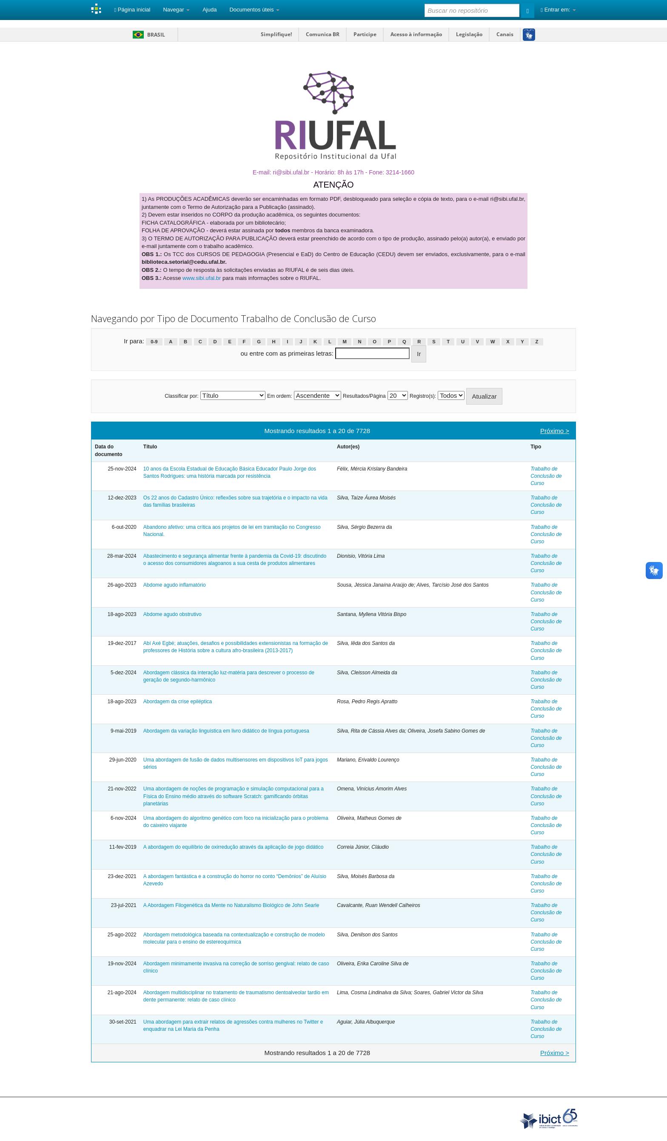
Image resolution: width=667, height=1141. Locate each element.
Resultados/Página (364, 396)
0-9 (154, 341)
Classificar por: (181, 396)
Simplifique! (276, 34)
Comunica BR (322, 34)
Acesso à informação (416, 34)
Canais (504, 34)
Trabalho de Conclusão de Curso (546, 476)
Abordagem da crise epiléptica (177, 702)
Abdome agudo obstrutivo (172, 614)
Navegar (176, 9)
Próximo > (554, 430)
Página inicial (132, 9)
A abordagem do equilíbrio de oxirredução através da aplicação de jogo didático (233, 847)
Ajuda (209, 9)
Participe (364, 34)
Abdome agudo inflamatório (174, 585)
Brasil (147, 34)
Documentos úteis (254, 9)
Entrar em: (558, 9)
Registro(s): (423, 396)
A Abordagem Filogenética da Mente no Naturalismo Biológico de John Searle (231, 905)
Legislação (469, 34)
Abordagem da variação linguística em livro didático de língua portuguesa (226, 731)
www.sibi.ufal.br (201, 278)
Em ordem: (279, 396)
